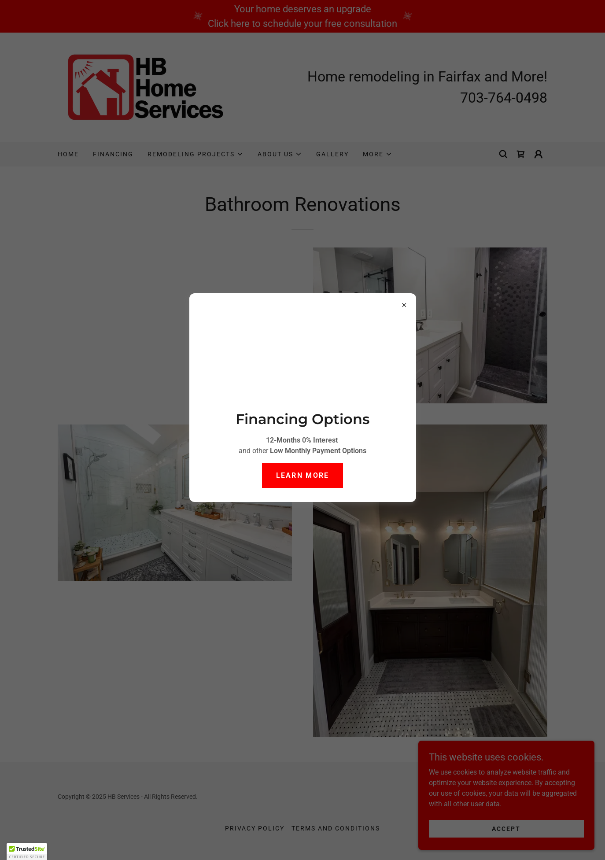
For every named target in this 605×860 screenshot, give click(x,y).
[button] (27, 851)
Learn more (302, 475)
